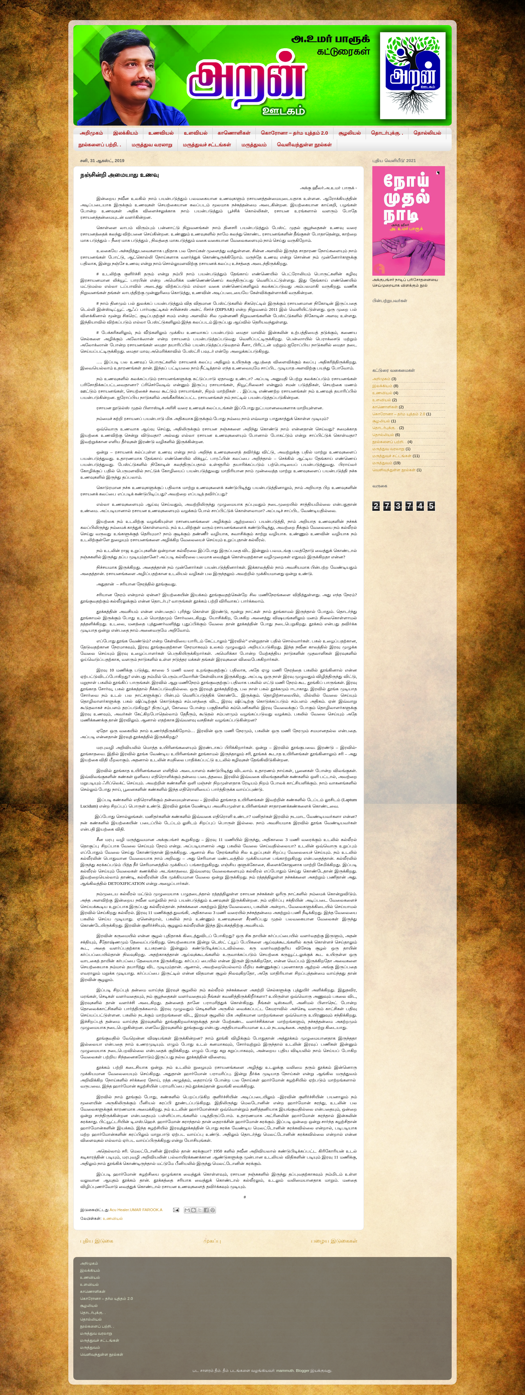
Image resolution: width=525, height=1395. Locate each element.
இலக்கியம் (125, 133)
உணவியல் (160, 133)
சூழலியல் (350, 133)
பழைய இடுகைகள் (334, 1241)
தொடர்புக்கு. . (387, 133)
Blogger (302, 1370)
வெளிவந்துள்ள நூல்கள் (304, 144)
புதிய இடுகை (96, 1241)
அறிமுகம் (91, 133)
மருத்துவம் (254, 144)
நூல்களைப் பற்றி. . (99, 144)
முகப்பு (212, 1241)
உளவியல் (195, 133)
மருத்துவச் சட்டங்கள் (207, 144)
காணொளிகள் (234, 133)
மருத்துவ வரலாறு (152, 144)
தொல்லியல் (427, 133)
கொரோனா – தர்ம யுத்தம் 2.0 (294, 133)
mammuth (285, 1370)
